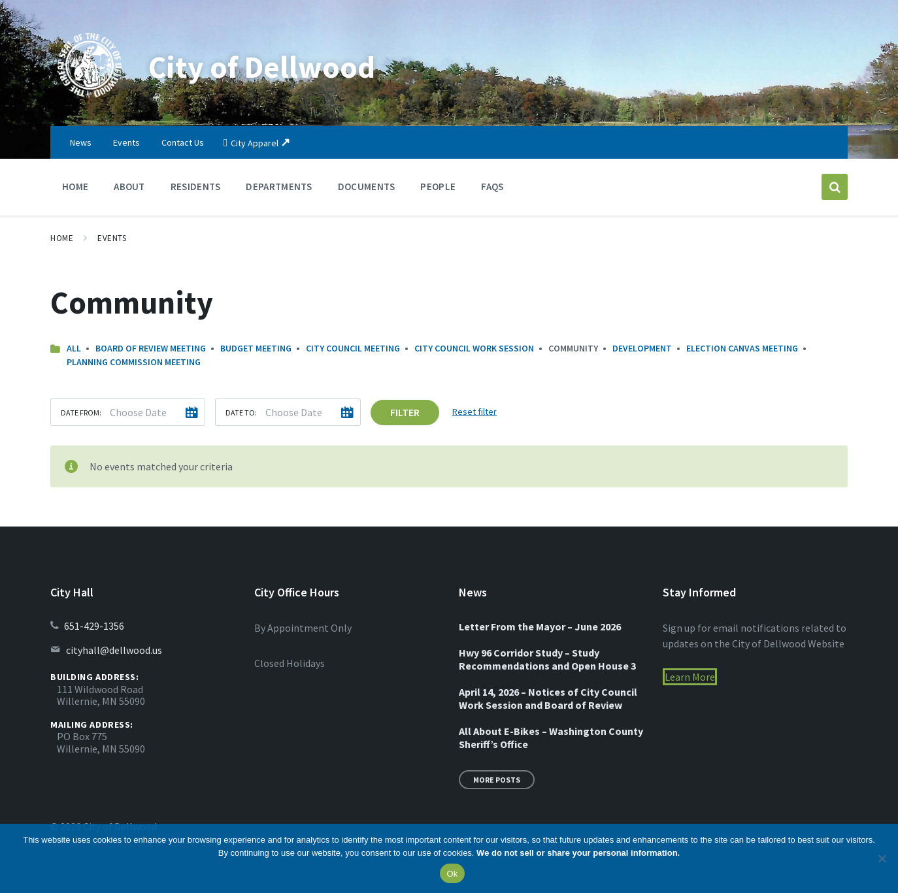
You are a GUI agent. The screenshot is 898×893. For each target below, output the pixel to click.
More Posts (496, 780)
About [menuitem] (129, 186)
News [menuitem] (80, 142)
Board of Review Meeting (150, 348)
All (74, 348)
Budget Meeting (255, 348)
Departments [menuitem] (279, 186)
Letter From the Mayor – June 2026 (540, 626)
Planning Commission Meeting (134, 362)
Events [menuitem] (126, 142)
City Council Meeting (353, 348)
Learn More (690, 676)
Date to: (241, 412)
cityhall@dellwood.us (114, 650)
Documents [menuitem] (366, 186)
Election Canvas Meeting (742, 348)
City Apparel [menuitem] (254, 143)
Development (642, 348)
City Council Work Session (474, 348)
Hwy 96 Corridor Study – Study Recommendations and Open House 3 (547, 659)
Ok (451, 874)
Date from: (81, 412)
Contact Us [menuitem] (182, 142)
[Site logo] (89, 100)
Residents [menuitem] (196, 186)
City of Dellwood (262, 66)
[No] (881, 858)
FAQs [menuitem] (492, 186)
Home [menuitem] (75, 186)
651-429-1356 (94, 625)
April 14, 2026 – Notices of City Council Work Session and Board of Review (548, 698)
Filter (405, 412)
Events (111, 238)
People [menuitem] (438, 186)
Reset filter (474, 411)
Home (61, 238)
